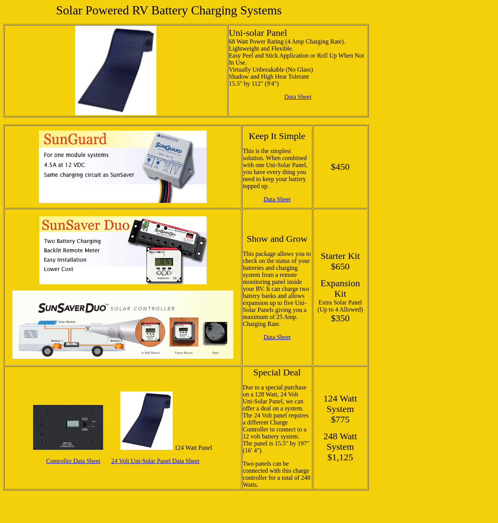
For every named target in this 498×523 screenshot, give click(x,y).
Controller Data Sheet (73, 461)
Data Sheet (298, 96)
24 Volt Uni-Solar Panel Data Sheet (155, 461)
